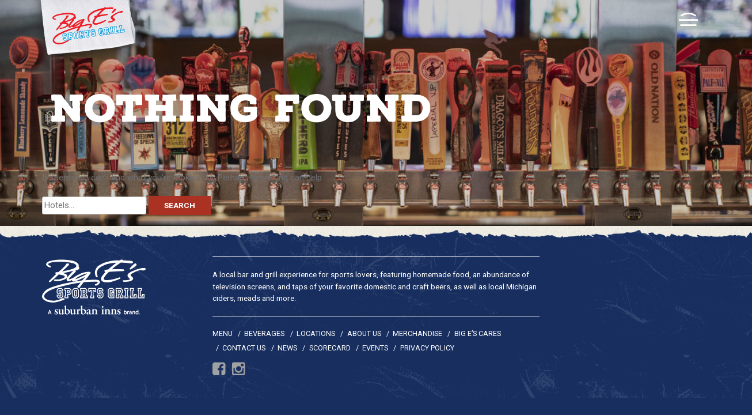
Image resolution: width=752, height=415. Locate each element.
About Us (364, 333)
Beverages (264, 333)
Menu (222, 333)
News (287, 348)
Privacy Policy (427, 348)
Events (375, 348)
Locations (316, 333)
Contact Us (243, 348)
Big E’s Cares (477, 333)
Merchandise (417, 333)
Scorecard (330, 348)
